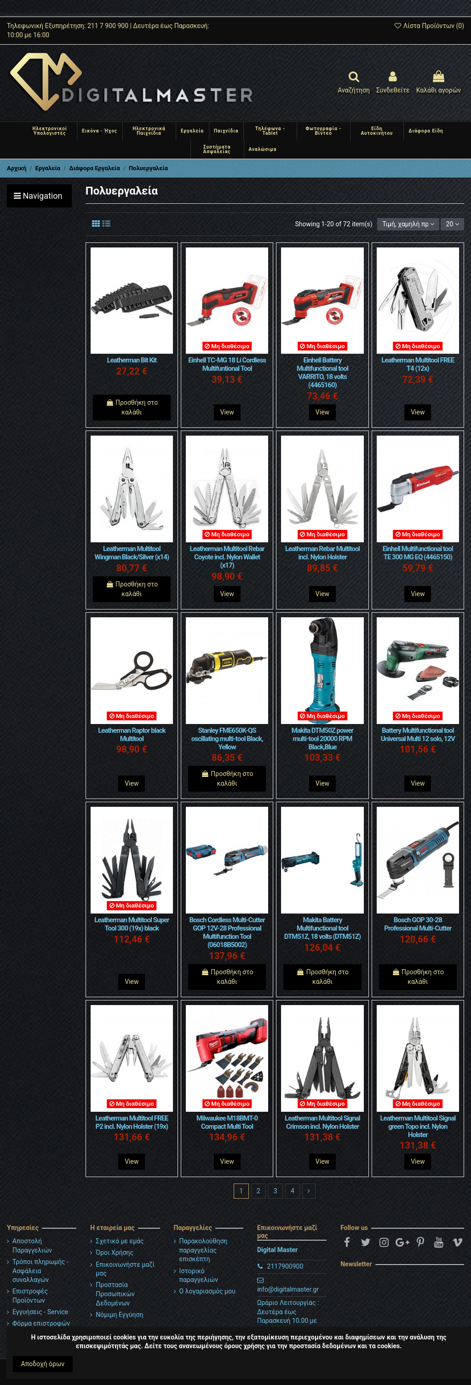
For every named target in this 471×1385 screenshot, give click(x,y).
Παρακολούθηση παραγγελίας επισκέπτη (203, 1250)
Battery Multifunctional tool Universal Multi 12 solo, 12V (418, 734)
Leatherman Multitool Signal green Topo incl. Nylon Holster (417, 1126)
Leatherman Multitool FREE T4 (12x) (417, 364)
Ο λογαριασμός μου (207, 1291)
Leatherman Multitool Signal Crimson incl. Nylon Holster (322, 1122)
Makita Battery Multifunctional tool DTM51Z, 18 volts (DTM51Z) (322, 928)
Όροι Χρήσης (114, 1252)
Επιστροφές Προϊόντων (30, 1295)
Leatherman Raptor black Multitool (131, 734)
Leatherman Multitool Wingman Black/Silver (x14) (132, 553)
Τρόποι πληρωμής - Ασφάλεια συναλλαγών (40, 1270)
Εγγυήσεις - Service (40, 1312)
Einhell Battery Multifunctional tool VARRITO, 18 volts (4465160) (322, 372)
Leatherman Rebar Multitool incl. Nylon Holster (322, 553)
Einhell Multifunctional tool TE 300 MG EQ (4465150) (418, 553)
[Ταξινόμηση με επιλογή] (408, 224)
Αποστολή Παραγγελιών (32, 1245)
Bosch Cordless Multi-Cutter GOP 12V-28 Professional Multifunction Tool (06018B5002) (226, 932)
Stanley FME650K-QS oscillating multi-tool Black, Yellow (227, 738)
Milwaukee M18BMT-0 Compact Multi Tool (227, 1122)
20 (452, 224)
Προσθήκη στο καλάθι (132, 407)
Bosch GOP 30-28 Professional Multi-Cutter (417, 924)
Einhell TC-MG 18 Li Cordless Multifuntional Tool (227, 364)
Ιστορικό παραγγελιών (198, 1275)
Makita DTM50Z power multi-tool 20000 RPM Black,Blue (322, 738)
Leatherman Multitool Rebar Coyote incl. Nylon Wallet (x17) (227, 557)
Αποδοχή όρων (43, 1364)
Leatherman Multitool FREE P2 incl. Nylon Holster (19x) (131, 1122)
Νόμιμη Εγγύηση (119, 1314)
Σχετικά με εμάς (120, 1241)
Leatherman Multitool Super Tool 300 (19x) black (131, 924)
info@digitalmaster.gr (288, 1289)
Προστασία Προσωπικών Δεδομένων (115, 1293)
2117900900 (285, 1266)
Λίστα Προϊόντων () (429, 25)
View (227, 412)
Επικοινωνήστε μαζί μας (125, 1269)
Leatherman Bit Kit (131, 360)
